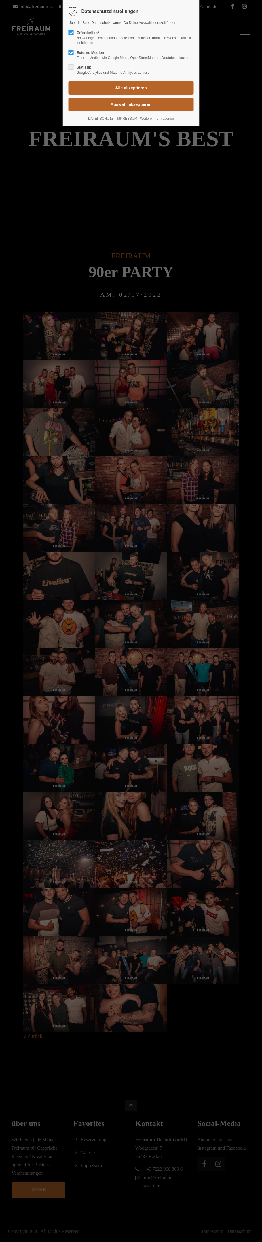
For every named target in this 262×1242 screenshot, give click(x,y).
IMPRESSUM (126, 119)
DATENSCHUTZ (100, 119)
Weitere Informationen (157, 119)
